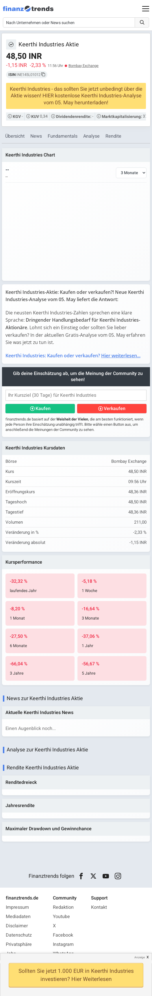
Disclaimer (17, 925)
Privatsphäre (19, 944)
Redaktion (63, 907)
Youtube (61, 916)
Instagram (63, 944)
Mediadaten (18, 916)
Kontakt (99, 907)
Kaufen (43, 408)
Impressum (17, 907)
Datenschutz (19, 935)
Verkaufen (114, 408)
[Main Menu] (145, 8)
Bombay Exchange (83, 66)
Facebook (63, 935)
